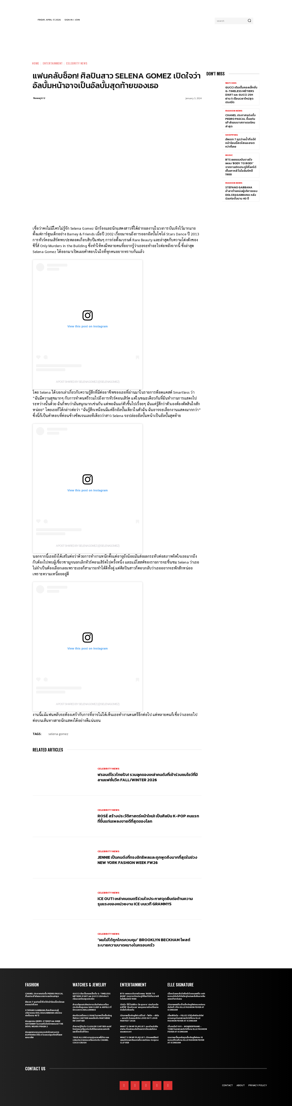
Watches (230, 83)
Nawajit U (39, 98)
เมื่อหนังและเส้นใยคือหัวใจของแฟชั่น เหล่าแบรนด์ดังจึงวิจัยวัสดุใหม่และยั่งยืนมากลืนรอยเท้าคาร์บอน (186, 996)
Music (229, 155)
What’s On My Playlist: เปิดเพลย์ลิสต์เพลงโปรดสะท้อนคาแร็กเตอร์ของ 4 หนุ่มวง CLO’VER (139, 1040)
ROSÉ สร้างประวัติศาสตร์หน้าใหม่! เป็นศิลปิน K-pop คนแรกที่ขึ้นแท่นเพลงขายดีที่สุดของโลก (148, 818)
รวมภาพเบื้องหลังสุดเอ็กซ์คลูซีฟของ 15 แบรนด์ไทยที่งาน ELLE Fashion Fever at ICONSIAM (185, 1040)
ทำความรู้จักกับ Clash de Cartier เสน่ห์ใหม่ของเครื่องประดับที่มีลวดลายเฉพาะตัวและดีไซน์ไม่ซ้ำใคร (92, 1029)
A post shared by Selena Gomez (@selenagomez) (87, 381)
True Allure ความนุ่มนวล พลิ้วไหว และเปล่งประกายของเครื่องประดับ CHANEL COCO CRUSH (91, 1040)
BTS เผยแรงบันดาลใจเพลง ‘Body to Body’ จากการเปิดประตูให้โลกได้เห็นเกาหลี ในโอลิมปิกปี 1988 (240, 167)
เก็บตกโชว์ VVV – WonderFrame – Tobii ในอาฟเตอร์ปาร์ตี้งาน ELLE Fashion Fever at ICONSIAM (187, 1029)
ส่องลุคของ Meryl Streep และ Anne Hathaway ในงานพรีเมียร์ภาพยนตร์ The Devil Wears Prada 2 (44, 1024)
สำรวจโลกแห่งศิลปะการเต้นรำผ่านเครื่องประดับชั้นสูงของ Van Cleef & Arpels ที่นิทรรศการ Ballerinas (92, 1007)
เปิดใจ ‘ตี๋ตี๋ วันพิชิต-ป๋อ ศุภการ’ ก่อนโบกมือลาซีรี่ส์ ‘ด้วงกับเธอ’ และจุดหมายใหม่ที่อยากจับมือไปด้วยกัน (139, 1007)
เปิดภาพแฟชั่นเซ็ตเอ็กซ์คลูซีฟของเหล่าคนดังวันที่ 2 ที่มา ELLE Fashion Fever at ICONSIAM (186, 1007)
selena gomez (58, 733)
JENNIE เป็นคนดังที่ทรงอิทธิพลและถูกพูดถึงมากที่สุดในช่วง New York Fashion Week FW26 (147, 860)
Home (35, 63)
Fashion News (233, 111)
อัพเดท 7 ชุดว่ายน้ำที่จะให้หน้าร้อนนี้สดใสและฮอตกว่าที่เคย (240, 143)
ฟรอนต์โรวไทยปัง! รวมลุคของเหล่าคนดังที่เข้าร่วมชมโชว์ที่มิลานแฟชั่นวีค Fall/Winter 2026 (148, 777)
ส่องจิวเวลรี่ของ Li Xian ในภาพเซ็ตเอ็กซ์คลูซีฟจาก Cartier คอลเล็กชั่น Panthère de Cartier (92, 1018)
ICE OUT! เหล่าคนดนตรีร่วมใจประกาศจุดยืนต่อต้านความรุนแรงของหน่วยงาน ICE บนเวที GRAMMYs (145, 901)
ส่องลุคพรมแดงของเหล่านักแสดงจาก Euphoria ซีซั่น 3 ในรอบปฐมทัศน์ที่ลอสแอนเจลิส (43, 1035)
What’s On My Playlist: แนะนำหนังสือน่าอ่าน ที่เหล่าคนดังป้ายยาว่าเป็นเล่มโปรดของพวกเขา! (139, 1029)
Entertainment (53, 63)
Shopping (231, 135)
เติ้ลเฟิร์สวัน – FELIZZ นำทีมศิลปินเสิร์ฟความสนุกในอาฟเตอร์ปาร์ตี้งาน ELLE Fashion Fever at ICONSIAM (185, 1018)
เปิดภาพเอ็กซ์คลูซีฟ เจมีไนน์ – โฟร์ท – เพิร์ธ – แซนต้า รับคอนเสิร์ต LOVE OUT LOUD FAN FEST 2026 (139, 1018)
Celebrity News (76, 63)
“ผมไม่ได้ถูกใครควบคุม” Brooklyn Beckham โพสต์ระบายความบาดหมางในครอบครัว (144, 942)
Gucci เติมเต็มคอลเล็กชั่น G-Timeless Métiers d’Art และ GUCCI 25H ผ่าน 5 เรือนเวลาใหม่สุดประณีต (241, 94)
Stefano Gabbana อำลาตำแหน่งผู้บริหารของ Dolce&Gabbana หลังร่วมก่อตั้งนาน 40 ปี (241, 193)
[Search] (249, 21)
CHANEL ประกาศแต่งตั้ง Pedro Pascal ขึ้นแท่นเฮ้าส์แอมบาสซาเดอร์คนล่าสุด (240, 121)
